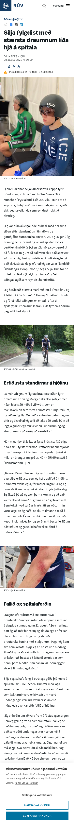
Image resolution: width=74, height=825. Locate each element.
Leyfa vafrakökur (37, 818)
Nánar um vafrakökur (26, 786)
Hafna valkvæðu (37, 808)
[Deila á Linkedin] (21, 24)
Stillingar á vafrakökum (37, 798)
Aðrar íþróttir (13, 19)
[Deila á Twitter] (16, 24)
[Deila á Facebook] (11, 24)
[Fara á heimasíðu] (15, 5)
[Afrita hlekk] (5, 24)
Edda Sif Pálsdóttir (15, 56)
